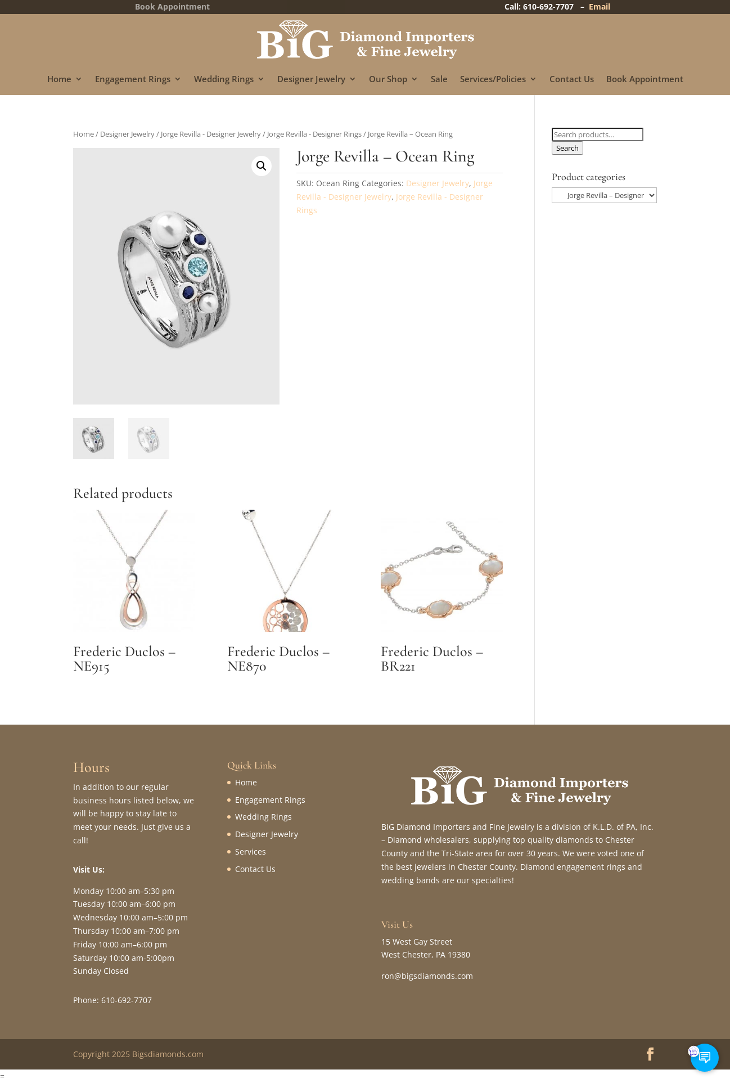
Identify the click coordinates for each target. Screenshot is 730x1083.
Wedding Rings (224, 79)
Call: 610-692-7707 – (546, 6)
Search (567, 148)
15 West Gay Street (416, 941)
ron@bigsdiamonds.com (427, 975)
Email (599, 6)
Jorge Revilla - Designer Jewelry (211, 134)
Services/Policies (493, 79)
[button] (261, 166)
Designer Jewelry (311, 79)
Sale (439, 79)
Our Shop (388, 79)
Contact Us (571, 79)
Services (250, 851)
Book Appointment (644, 79)
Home (59, 79)
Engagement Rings (132, 79)
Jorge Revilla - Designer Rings (314, 134)
